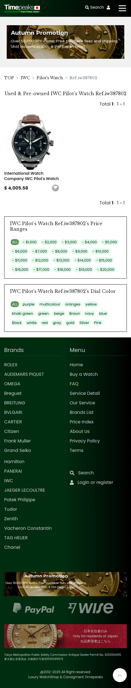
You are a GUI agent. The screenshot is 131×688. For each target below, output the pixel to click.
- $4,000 (89, 242)
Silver (84, 322)
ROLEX (10, 365)
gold (70, 322)
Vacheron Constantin (28, 528)
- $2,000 (49, 242)
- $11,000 (19, 260)
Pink (97, 322)
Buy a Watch (84, 374)
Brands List (82, 412)
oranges (72, 304)
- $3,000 (69, 242)
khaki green (22, 313)
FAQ (74, 384)
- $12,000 (40, 260)
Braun (74, 313)
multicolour (50, 304)
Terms (77, 450)
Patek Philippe (19, 499)
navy (89, 313)
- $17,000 (41, 269)
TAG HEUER (16, 538)
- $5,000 (109, 242)
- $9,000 (79, 251)
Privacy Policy (85, 441)
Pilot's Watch (50, 77)
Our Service (82, 403)
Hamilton (14, 461)
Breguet (13, 393)
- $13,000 (61, 260)
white (32, 322)
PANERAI (13, 471)
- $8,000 (59, 251)
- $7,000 (39, 251)
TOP (9, 77)
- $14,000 (83, 260)
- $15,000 (104, 260)
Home (76, 365)
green (43, 313)
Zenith (11, 519)
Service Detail (85, 393)
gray (57, 322)
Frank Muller (17, 441)
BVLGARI (13, 412)
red (45, 322)
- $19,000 (84, 269)
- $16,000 (20, 269)
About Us (80, 431)
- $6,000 (19, 251)
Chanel (12, 547)
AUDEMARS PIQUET (24, 374)
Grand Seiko (17, 450)
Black (17, 322)
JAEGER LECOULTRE (24, 490)
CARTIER (13, 422)
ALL (15, 242)
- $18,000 (62, 269)
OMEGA (12, 384)
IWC (25, 77)
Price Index (82, 422)
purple (28, 304)
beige (59, 313)
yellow (91, 304)
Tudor (10, 509)
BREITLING (14, 403)
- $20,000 (105, 269)
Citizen (11, 431)
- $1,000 (30, 242)
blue (103, 313)
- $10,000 (100, 251)
